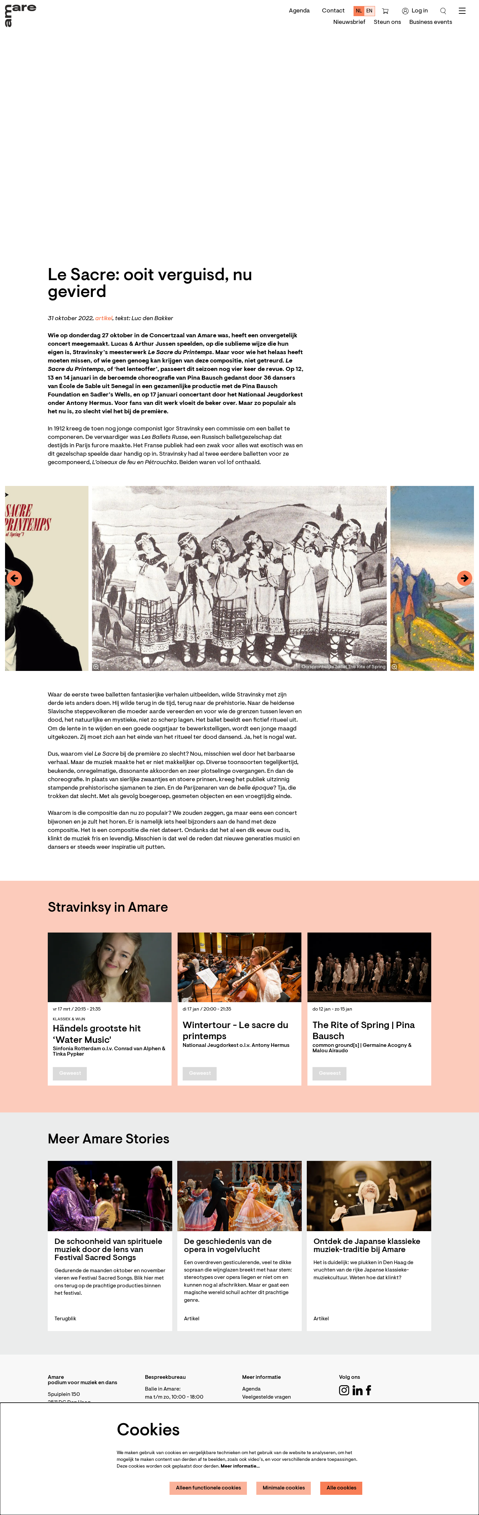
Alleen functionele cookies (208, 1488)
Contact (333, 11)
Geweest (70, 1073)
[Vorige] (14, 578)
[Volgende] (464, 578)
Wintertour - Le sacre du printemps (235, 1031)
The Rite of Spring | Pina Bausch (363, 1031)
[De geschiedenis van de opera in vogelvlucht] (239, 1196)
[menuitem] (349, 23)
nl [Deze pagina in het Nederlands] (359, 11)
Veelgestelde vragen (266, 1397)
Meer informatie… (240, 1466)
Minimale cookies (284, 1488)
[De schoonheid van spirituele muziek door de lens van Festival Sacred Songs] (110, 1196)
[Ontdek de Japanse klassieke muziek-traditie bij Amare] (369, 1196)
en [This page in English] (369, 11)
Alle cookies (342, 1488)
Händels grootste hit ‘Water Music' (97, 1034)
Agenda (299, 11)
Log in (415, 11)
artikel (103, 319)
